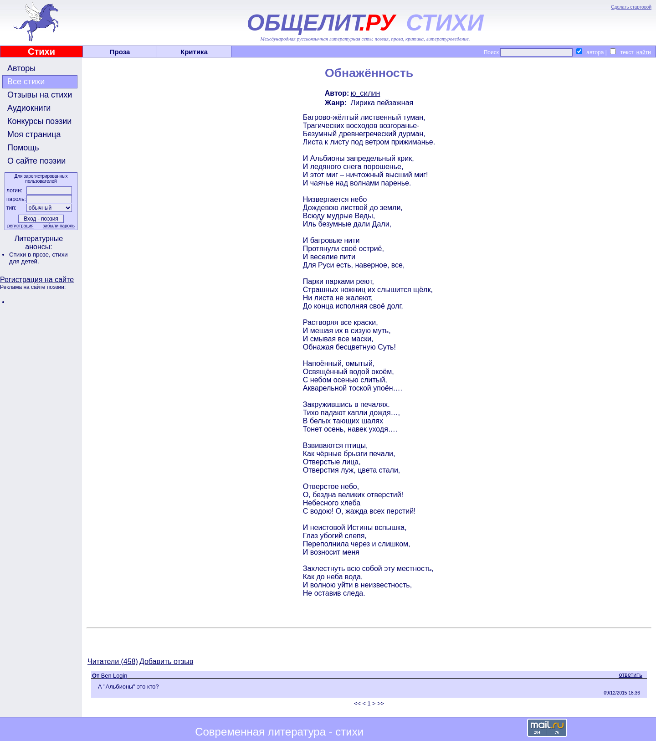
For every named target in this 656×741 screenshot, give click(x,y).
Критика (194, 52)
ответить (630, 674)
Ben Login (114, 675)
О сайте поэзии (36, 160)
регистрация (20, 225)
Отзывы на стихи (39, 94)
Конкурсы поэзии (39, 121)
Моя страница (34, 134)
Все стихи (26, 81)
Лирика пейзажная (381, 103)
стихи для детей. (38, 258)
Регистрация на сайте (37, 279)
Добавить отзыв (166, 661)
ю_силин (365, 93)
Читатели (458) (112, 661)
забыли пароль (59, 225)
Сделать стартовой (631, 7)
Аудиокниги (29, 108)
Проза (120, 52)
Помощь (23, 147)
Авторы (21, 68)
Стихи (41, 51)
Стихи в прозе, (30, 254)
